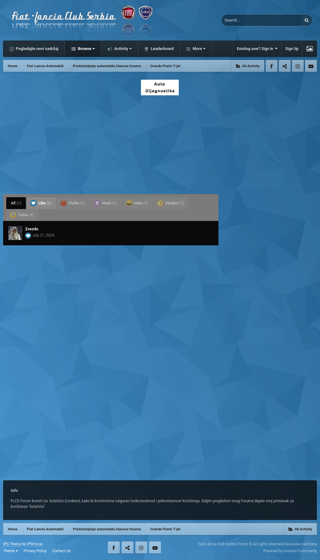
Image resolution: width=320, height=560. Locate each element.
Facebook (272, 66)
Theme (10, 551)
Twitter (285, 66)
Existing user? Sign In (257, 48)
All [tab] (16, 203)
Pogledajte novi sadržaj (36, 48)
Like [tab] (40, 203)
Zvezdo (31, 229)
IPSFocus (34, 544)
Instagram (298, 66)
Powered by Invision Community (290, 551)
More (198, 48)
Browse (86, 48)
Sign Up (291, 49)
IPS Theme (12, 544)
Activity (122, 48)
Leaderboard (162, 48)
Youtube (311, 66)
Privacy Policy (35, 551)
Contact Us (61, 551)
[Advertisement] (160, 143)
